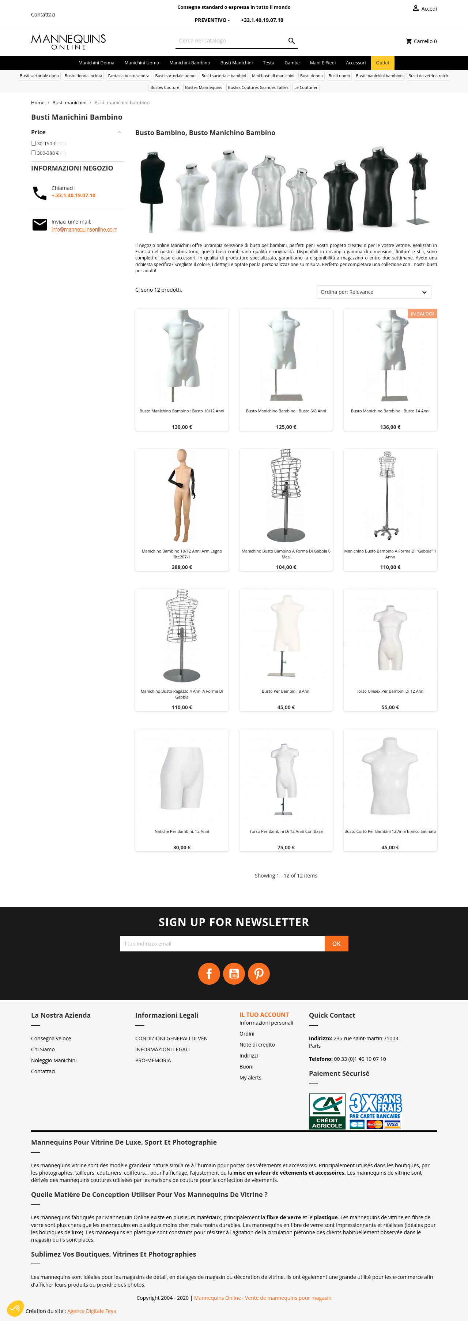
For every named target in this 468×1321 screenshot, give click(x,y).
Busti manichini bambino (379, 75)
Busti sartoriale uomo (175, 75)
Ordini (246, 1033)
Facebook (209, 974)
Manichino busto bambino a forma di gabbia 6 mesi (286, 554)
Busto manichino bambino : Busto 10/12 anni (182, 410)
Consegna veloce (51, 1038)
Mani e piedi (323, 63)
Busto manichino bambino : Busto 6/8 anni (286, 410)
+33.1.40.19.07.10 (257, 19)
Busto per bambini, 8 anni (286, 691)
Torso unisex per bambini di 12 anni (390, 691)
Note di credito (257, 1044)
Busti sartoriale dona (39, 75)
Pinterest (259, 974)
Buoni (246, 1066)
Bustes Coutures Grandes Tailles (258, 87)
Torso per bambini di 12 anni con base (285, 831)
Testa (268, 63)
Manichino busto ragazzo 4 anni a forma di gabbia (182, 694)
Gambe (292, 63)
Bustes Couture (164, 87)
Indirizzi (248, 1055)
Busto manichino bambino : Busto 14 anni (390, 410)
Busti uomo (339, 75)
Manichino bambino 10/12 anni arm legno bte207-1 (182, 554)
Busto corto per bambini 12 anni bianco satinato (390, 831)
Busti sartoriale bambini (223, 75)
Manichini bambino (189, 63)
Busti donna (311, 75)
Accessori (356, 63)
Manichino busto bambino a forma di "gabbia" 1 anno (390, 554)
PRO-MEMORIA (153, 1060)
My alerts (250, 1077)
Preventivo (206, 19)
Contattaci (43, 14)
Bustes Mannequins (203, 87)
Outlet (382, 63)
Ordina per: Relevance (347, 291)
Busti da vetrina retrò (428, 75)
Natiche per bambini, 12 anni (182, 831)
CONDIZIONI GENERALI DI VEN (171, 1038)
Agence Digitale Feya (91, 1310)
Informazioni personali (266, 1022)
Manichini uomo (142, 63)
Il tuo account (264, 1015)
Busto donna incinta (83, 75)
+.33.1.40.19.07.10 (73, 195)
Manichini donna (96, 63)
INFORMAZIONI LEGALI (162, 1049)
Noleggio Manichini (54, 1060)
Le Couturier (306, 87)
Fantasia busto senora (128, 75)
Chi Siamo (43, 1049)
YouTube (234, 974)
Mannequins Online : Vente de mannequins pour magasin (262, 1297)
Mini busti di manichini (273, 75)
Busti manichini (236, 63)
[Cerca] (237, 40)
